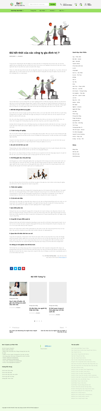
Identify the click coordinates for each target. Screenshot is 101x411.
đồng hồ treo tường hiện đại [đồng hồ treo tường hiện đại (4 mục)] (85, 390)
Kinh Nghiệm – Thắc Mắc (79, 93)
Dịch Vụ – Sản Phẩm (78, 72)
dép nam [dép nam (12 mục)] (85, 363)
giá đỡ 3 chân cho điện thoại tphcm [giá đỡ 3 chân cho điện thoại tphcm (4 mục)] (80, 371)
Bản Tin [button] (62, 10)
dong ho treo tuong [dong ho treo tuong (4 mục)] (76, 361)
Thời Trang (75, 125)
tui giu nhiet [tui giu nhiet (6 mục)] (74, 390)
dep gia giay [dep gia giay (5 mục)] (88, 359)
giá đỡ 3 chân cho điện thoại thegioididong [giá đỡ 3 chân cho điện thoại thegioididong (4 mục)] (82, 369)
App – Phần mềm (77, 56)
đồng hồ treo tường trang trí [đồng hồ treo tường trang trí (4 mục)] (78, 392)
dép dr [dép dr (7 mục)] (80, 363)
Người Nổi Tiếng (76, 109)
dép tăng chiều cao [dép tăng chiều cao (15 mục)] (93, 363)
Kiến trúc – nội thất (77, 88)
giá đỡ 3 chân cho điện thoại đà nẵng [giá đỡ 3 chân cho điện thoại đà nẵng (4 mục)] (80, 373)
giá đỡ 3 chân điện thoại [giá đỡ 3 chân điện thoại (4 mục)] (77, 377)
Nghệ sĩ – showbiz (77, 106)
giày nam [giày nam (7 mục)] (73, 367)
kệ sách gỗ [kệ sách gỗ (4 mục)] (87, 384)
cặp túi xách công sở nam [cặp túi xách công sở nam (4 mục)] (77, 359)
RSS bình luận (76, 154)
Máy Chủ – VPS (76, 100)
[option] (18, 295)
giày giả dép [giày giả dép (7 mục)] (94, 365)
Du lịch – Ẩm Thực (77, 75)
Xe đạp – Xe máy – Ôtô (78, 138)
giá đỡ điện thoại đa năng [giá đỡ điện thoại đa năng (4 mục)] (77, 384)
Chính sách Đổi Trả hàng (8, 376)
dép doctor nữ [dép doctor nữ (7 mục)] (74, 363)
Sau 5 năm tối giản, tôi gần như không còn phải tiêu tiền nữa (17, 302)
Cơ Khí (74, 68)
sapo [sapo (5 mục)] (93, 388)
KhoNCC (20, 56)
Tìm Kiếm (52, 4)
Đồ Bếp (74, 77)
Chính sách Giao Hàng (7, 370)
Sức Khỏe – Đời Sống (78, 122)
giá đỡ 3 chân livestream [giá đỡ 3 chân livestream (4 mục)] (90, 375)
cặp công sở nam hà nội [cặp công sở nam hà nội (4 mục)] (77, 350)
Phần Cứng (75, 113)
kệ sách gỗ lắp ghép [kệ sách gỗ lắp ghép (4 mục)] (86, 386)
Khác (74, 84)
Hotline (65, 3)
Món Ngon (75, 104)
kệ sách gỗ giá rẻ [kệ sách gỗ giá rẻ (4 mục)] (75, 386)
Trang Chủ (33, 10)
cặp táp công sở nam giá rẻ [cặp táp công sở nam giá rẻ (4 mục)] (78, 357)
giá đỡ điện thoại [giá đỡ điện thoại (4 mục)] (85, 379)
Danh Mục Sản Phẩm (16, 10)
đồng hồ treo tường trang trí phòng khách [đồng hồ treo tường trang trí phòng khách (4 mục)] (81, 394)
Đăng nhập (75, 149)
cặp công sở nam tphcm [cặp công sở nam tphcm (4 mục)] (90, 350)
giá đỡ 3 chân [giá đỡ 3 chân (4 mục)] (79, 367)
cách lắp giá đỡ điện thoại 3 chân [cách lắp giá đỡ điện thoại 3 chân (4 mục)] (80, 348)
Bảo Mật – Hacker (77, 59)
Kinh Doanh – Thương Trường (80, 91)
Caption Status (76, 63)
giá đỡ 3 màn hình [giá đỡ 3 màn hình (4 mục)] (75, 379)
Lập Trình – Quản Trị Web (79, 95)
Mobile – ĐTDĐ (76, 102)
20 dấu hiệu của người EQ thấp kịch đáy (38, 309)
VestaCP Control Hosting (78, 134)
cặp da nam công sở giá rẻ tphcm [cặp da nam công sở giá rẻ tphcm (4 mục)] (80, 354)
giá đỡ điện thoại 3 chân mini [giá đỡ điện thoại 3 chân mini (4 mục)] (78, 382)
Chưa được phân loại (78, 65)
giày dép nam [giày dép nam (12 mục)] (87, 365)
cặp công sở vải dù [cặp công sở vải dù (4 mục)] (76, 352)
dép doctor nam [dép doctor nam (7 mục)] (91, 361)
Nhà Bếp (75, 111)
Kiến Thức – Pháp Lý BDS (79, 86)
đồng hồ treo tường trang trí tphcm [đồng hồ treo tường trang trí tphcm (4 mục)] (80, 396)
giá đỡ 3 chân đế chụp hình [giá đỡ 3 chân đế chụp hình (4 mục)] (91, 377)
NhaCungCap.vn (63, 257)
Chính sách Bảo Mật (7, 372)
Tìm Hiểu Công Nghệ (77, 132)
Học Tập (75, 81)
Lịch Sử (74, 97)
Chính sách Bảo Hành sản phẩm (10, 374)
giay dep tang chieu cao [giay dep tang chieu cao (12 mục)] (77, 365)
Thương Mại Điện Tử (77, 127)
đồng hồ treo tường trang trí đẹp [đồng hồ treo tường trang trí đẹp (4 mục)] (79, 398)
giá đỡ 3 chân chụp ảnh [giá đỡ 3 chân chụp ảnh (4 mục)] (77, 375)
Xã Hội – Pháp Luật (77, 136)
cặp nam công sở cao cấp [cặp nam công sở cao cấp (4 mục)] (77, 355)
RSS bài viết (75, 151)
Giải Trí (74, 79)
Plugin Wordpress (77, 118)
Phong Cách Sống (13, 298)
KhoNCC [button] (52, 10)
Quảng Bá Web (76, 120)
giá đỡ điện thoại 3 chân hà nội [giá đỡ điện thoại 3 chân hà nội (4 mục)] (79, 381)
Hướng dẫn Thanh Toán (7, 378)
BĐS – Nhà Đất (76, 61)
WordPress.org (76, 156)
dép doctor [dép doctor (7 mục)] (84, 361)
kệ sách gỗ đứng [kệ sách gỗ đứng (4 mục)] (75, 388)
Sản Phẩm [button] (42, 10)
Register (90, 4)
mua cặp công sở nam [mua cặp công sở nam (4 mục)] (85, 388)
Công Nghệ (75, 70)
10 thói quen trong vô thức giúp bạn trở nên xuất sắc (56, 310)
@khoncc (48, 346)
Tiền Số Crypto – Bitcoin (78, 129)
